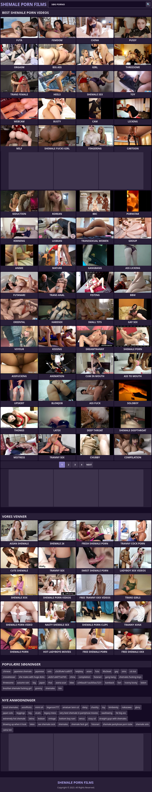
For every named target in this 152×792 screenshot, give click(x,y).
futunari (95, 724)
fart (119, 682)
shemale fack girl (79, 724)
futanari (98, 677)
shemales (50, 688)
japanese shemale (22, 671)
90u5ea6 (107, 671)
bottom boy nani (67, 718)
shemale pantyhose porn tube (117, 724)
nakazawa (127, 707)
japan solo (8, 713)
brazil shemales (10, 707)
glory (137, 707)
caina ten (7, 729)
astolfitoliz (27, 707)
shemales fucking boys (130, 677)
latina (31, 718)
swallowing (107, 713)
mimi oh (39, 707)
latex (32, 724)
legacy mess (50, 713)
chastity (95, 707)
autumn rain (23, 682)
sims (124, 671)
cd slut (133, 671)
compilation (84, 677)
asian (89, 671)
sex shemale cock (46, 724)
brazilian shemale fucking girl (17, 688)
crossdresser (9, 677)
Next (89, 464)
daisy (84, 707)
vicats (38, 713)
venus (82, 718)
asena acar (61, 682)
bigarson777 (53, 707)
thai (50, 682)
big (34, 682)
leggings (20, 713)
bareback (109, 682)
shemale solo (142, 724)
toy (103, 707)
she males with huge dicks (31, 677)
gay (116, 671)
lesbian (41, 718)
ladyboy (79, 671)
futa (97, 671)
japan (42, 682)
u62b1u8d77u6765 (57, 677)
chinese (6, 671)
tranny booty (131, 682)
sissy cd (92, 718)
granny (38, 688)
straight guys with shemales (112, 718)
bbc (60, 688)
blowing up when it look (14, 724)
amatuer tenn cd (71, 707)
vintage (52, 718)
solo (50, 671)
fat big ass (121, 713)
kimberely (113, 707)
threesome (8, 682)
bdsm (143, 682)
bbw (72, 682)
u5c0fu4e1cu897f (63, 671)
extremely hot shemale (14, 718)
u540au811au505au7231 (89, 682)
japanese (39, 671)
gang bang (110, 677)
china (72, 677)
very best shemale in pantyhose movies (79, 713)
